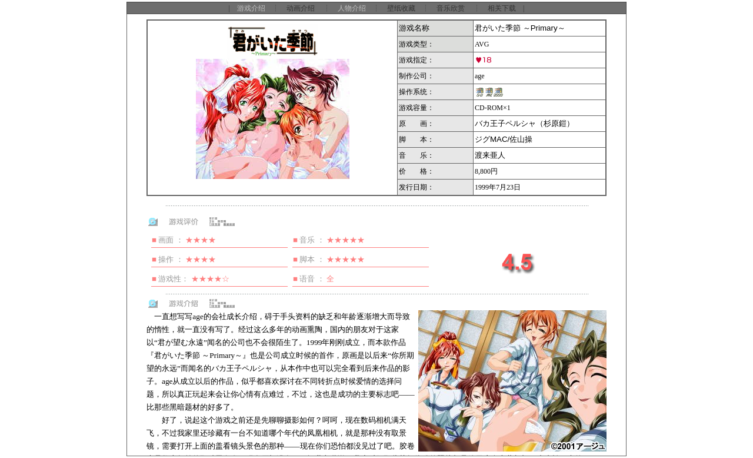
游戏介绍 (251, 8)
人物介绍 (352, 8)
